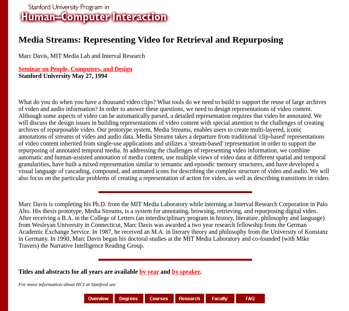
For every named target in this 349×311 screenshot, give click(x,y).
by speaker (186, 271)
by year (149, 271)
